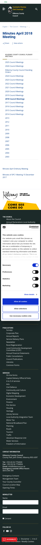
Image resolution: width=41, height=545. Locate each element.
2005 (7, 149)
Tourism (9, 432)
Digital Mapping (12, 393)
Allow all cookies (20, 301)
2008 (7, 137)
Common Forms (12, 365)
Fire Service (11, 405)
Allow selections (20, 309)
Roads (8, 429)
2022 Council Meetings (14, 83)
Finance (9, 402)
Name (5, 498)
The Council (14, 27)
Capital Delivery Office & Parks (18, 378)
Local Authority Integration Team (19, 417)
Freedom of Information (16, 444)
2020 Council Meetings (14, 91)
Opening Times (9, 488)
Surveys (9, 330)
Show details (29, 294)
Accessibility (9, 539)
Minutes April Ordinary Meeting (15, 169)
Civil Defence (11, 387)
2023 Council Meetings (14, 80)
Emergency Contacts (11, 476)
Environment (11, 399)
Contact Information (11, 452)
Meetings (23, 27)
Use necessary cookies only (20, 316)
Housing (9, 408)
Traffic (8, 435)
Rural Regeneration (14, 345)
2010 (7, 130)
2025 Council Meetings (14, 62)
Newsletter (10, 342)
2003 (7, 157)
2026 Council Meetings (14, 66)
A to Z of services (13, 381)
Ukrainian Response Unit (16, 438)
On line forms (11, 375)
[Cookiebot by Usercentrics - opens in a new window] (29, 227)
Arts (8, 384)
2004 (7, 153)
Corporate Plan (12, 333)
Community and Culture (16, 390)
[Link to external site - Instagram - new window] (11, 531)
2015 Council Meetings (14, 110)
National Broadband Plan (16, 423)
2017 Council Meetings (14, 102)
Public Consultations (14, 356)
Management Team (10, 479)
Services (6, 373)
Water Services (12, 441)
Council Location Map (11, 485)
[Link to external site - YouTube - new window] (7, 531)
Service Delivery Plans (15, 339)
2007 (7, 141)
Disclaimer (25, 539)
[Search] (36, 9)
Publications (8, 328)
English (5, 27)
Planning (9, 426)
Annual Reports (12, 336)
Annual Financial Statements (17, 353)
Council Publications (14, 359)
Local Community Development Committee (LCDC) (19, 349)
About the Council (13, 219)
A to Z (34, 539)
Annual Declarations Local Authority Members (20, 223)
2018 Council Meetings (14, 99)
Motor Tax (10, 420)
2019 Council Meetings (14, 95)
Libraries (9, 362)
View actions (17, 43)
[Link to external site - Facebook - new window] (4, 531)
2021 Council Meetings (14, 87)
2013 (7, 118)
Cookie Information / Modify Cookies (19, 541)
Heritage (9, 411)
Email (5, 507)
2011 (7, 126)
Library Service (12, 414)
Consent (7, 519)
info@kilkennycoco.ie (16, 466)
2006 (7, 145)
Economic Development (16, 396)
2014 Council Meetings (14, 114)
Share (6, 43)
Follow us (7, 527)
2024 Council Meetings (14, 76)
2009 (7, 133)
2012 (7, 122)
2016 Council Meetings (14, 106)
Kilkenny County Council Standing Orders (18, 71)
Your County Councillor (12, 482)
